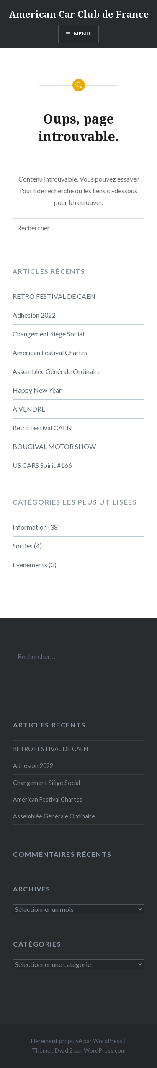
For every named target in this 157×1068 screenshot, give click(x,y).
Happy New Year (37, 390)
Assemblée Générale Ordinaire (56, 371)
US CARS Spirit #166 (42, 465)
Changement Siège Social (48, 334)
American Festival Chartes (50, 352)
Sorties (23, 546)
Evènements (30, 564)
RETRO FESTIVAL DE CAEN (54, 296)
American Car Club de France (79, 14)
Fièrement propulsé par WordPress (77, 1040)
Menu (82, 33)
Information (30, 527)
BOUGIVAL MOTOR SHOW (54, 446)
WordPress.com (105, 1050)
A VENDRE (29, 409)
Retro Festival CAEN (42, 428)
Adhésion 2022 (34, 315)
